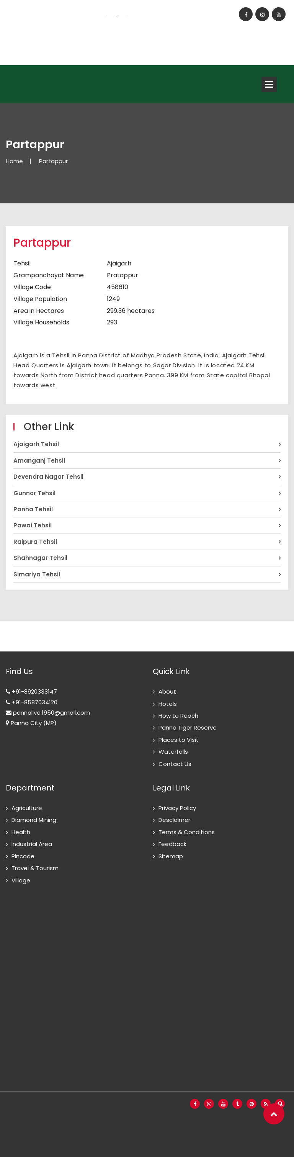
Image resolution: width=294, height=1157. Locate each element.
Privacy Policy (177, 808)
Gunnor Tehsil (34, 493)
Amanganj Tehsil (39, 461)
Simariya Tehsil (36, 574)
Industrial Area (31, 844)
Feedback (172, 844)
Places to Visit (178, 740)
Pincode (22, 856)
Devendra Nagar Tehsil (48, 477)
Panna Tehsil (33, 509)
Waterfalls (173, 752)
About (167, 691)
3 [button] (128, 16)
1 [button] (105, 16)
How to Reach (178, 716)
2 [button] (116, 16)
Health (20, 832)
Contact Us (174, 764)
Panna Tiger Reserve (187, 727)
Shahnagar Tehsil (40, 558)
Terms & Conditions (186, 832)
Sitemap (170, 856)
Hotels (167, 704)
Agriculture (26, 808)
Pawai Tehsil (32, 525)
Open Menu (269, 84)
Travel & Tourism (35, 868)
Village (20, 880)
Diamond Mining (33, 820)
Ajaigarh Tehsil (36, 444)
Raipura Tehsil (35, 542)
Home (14, 161)
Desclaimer (174, 820)
